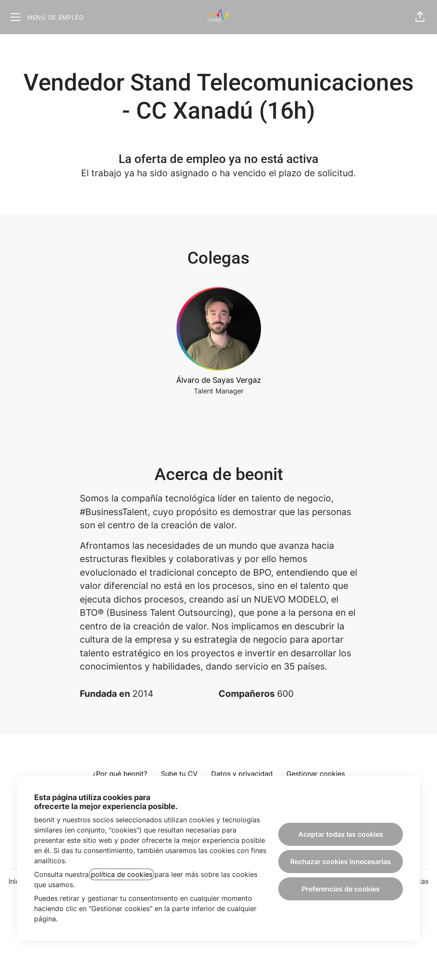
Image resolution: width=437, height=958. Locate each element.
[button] (420, 17)
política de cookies (121, 874)
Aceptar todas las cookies (340, 834)
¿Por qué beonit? (120, 773)
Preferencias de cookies (341, 889)
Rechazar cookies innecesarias (340, 861)
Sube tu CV (179, 773)
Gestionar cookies (315, 773)
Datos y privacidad (242, 773)
